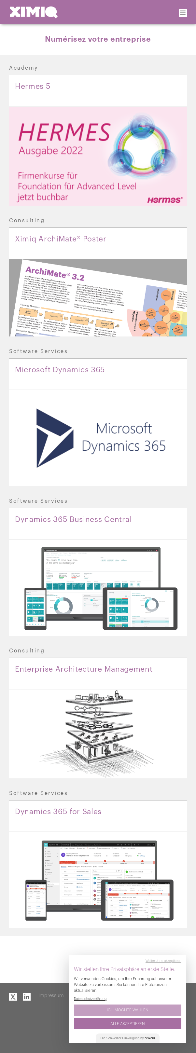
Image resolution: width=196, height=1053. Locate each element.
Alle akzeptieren (127, 1024)
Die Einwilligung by (128, 1038)
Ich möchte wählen (127, 1010)
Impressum (51, 995)
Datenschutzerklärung (90, 999)
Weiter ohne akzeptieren (163, 961)
